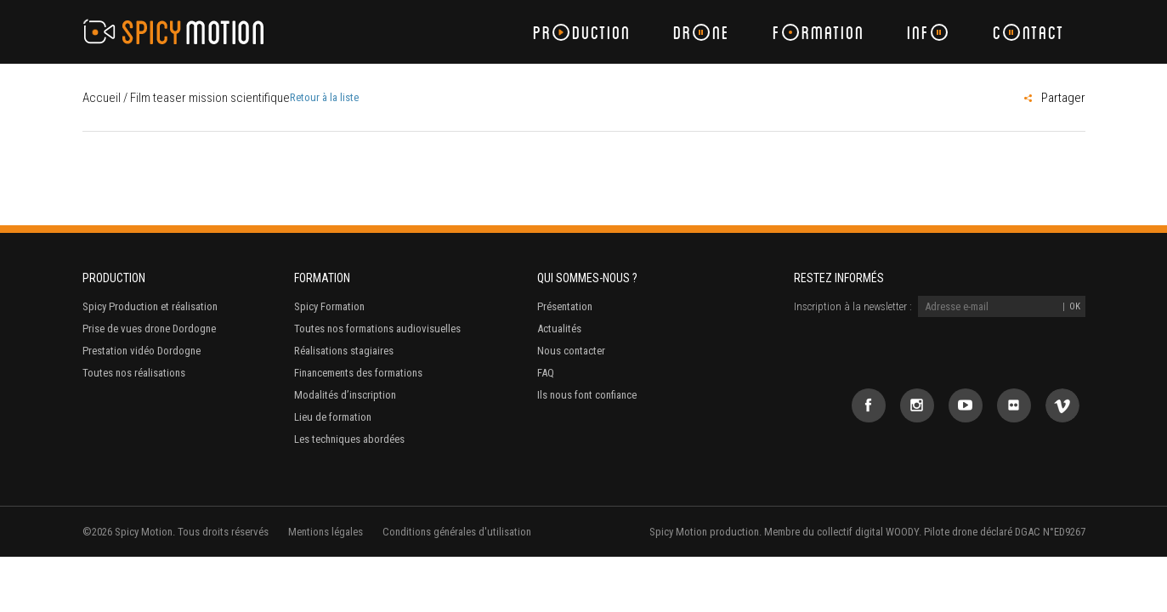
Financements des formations (358, 372)
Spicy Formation (329, 306)
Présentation (564, 306)
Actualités (559, 328)
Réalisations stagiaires (344, 350)
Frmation (818, 31)
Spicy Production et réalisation (150, 306)
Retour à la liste (324, 97)
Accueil (101, 97)
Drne (701, 31)
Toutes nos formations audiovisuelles (377, 328)
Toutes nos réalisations (133, 372)
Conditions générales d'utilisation (456, 531)
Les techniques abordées (349, 439)
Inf (927, 31)
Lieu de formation (332, 417)
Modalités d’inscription (345, 394)
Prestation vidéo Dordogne (141, 350)
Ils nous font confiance (587, 394)
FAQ (545, 372)
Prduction (582, 31)
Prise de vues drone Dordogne (149, 328)
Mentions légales (325, 531)
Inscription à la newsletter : (853, 306)
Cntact (1028, 31)
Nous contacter (571, 350)
